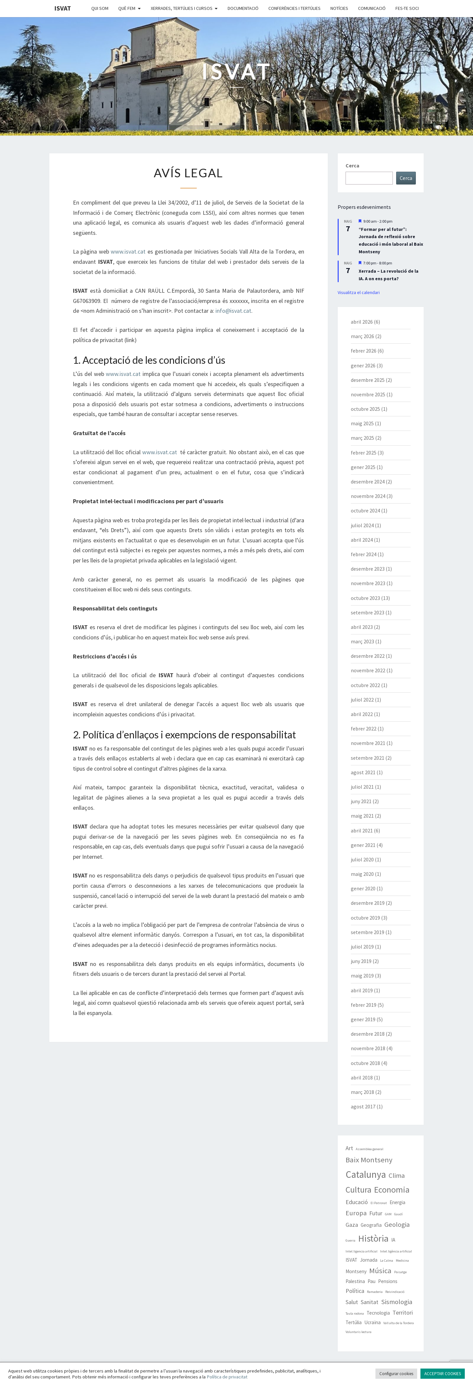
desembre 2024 (368, 481)
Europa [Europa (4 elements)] (356, 1213)
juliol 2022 (362, 699)
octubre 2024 (365, 510)
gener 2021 (363, 845)
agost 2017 (363, 1106)
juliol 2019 (362, 946)
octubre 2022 (365, 685)
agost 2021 (363, 772)
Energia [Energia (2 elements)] (397, 1202)
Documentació (243, 8)
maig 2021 (362, 815)
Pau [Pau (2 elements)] (371, 1281)
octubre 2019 (365, 917)
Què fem (126, 8)
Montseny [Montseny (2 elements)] (356, 1271)
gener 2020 (363, 888)
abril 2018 (362, 1077)
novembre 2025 (368, 394)
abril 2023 (362, 627)
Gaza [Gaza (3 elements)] (352, 1224)
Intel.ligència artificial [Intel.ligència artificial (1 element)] (396, 1251)
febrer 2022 (363, 728)
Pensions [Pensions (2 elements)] (387, 1281)
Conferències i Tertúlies (294, 8)
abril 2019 (362, 990)
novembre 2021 (368, 743)
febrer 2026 (363, 350)
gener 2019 (363, 1019)
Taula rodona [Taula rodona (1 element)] (355, 1313)
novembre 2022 (368, 670)
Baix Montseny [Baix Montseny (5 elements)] (369, 1159)
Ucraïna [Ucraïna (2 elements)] (372, 1322)
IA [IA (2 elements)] (393, 1240)
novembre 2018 (368, 1048)
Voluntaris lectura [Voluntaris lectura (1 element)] (359, 1332)
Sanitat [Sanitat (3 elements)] (369, 1302)
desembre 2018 (368, 1033)
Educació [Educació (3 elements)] (357, 1202)
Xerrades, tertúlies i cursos (182, 8)
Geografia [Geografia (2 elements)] (371, 1225)
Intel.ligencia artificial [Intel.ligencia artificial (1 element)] (361, 1251)
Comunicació (372, 8)
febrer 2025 (363, 452)
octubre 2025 (365, 409)
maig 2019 (362, 975)
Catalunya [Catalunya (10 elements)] (366, 1174)
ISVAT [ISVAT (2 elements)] (351, 1260)
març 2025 (362, 437)
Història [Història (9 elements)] (373, 1238)
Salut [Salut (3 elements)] (352, 1302)
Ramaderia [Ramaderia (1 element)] (375, 1292)
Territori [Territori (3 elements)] (403, 1312)
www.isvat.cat (128, 251)
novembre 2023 (368, 583)
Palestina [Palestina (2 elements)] (355, 1281)
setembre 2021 (367, 757)
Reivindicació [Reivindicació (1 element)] (394, 1292)
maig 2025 (362, 423)
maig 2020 (362, 874)
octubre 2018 (365, 1063)
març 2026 (362, 336)
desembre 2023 (368, 568)
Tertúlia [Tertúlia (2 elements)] (354, 1322)
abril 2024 (362, 539)
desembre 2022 (368, 656)
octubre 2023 (365, 598)
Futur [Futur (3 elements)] (375, 1213)
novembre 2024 (368, 496)
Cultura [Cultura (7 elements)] (359, 1189)
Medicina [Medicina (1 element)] (402, 1260)
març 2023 (362, 641)
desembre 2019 (368, 903)
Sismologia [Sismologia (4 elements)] (396, 1302)
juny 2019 (361, 961)
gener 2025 (363, 467)
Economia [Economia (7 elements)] (392, 1189)
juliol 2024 (362, 525)
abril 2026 (362, 321)
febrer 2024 (363, 554)
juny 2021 (361, 801)
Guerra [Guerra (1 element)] (350, 1240)
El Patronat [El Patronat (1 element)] (379, 1203)
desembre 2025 (368, 380)
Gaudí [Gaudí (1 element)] (398, 1214)
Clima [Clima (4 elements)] (397, 1175)
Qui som (99, 8)
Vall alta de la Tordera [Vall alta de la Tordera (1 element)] (398, 1323)
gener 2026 (363, 365)
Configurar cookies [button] (396, 1373)
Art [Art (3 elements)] (349, 1148)
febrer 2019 (363, 1005)
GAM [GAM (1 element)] (388, 1214)
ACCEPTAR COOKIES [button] (442, 1373)
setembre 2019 (367, 932)
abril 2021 (362, 830)
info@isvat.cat (233, 310)
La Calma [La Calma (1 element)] (386, 1260)
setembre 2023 (367, 612)
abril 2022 (362, 714)
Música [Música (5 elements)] (380, 1270)
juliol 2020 (362, 859)
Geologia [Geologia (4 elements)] (397, 1224)
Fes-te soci (407, 8)
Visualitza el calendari (359, 292)
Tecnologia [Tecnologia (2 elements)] (378, 1313)
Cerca (352, 165)
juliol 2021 (362, 786)
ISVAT (62, 8)
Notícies (339, 8)
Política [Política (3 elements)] (355, 1291)
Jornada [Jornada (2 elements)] (368, 1260)
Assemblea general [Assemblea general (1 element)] (369, 1149)
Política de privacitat (227, 1377)
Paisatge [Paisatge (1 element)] (400, 1272)
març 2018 (362, 1092)
